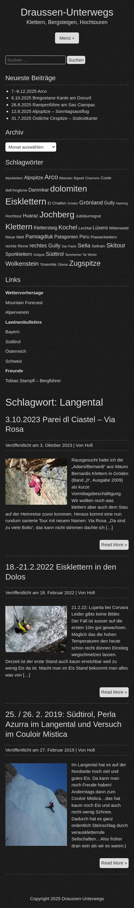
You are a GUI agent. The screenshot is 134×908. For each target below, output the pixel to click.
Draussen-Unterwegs (67, 12)
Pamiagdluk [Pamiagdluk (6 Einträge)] (39, 237)
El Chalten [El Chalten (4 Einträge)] (57, 203)
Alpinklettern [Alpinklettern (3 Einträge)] (14, 178)
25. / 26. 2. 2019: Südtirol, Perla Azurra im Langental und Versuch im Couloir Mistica (63, 724)
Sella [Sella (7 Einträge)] (83, 245)
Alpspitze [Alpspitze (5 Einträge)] (33, 177)
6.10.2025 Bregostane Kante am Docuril (51, 97)
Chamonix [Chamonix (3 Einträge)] (92, 178)
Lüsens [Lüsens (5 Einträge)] (100, 227)
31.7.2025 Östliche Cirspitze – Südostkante (54, 118)
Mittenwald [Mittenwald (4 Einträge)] (118, 228)
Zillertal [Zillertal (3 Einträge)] (63, 264)
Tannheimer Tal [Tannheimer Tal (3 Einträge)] (75, 254)
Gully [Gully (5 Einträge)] (109, 202)
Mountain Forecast (23, 302)
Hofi (89, 445)
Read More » (115, 545)
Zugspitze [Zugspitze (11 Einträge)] (84, 263)
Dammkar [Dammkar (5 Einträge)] (38, 189)
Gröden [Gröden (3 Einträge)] (72, 203)
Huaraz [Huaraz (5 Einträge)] (30, 215)
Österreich (15, 351)
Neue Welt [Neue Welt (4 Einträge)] (14, 237)
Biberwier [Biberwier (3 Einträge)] (65, 178)
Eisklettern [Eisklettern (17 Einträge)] (25, 201)
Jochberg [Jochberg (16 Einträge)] (56, 214)
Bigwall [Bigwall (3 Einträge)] (79, 178)
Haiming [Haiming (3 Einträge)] (122, 203)
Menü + (67, 38)
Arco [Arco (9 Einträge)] (51, 177)
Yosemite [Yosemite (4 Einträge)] (48, 264)
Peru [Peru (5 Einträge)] (84, 236)
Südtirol (13, 341)
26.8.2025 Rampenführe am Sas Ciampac (53, 104)
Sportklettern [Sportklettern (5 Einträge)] (18, 254)
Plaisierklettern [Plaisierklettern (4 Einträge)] (104, 237)
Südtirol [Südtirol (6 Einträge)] (55, 254)
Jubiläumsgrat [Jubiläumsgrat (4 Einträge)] (88, 216)
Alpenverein (17, 312)
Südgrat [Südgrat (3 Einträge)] (38, 254)
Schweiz (13, 361)
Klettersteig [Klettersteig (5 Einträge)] (45, 227)
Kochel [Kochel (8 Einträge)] (67, 227)
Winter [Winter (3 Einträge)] (92, 254)
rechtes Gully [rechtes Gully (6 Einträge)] (45, 246)
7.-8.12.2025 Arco (29, 91)
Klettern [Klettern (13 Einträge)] (18, 226)
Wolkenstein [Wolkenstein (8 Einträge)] (22, 263)
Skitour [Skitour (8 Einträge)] (115, 245)
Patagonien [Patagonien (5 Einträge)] (66, 236)
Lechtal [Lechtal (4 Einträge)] (84, 228)
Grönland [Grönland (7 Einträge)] (91, 202)
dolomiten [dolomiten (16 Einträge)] (68, 188)
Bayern (12, 331)
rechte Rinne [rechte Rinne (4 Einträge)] (16, 246)
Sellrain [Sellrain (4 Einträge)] (98, 246)
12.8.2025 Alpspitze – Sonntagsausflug (50, 111)
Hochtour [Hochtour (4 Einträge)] (13, 216)
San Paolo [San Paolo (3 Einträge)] (69, 246)
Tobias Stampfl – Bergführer (33, 380)
